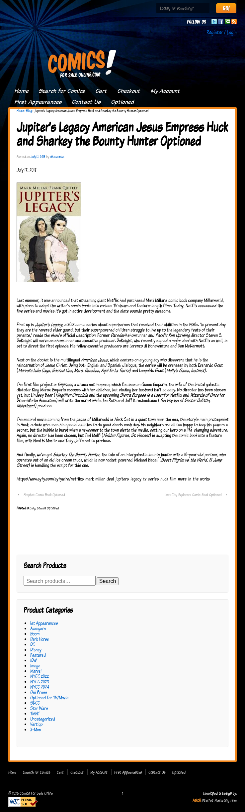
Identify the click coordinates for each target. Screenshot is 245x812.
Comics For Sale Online (36, 793)
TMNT (35, 713)
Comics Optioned (48, 508)
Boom (35, 633)
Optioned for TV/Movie (49, 697)
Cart (101, 90)
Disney (35, 649)
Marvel (35, 670)
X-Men (35, 729)
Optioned (122, 101)
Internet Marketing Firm (219, 800)
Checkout (128, 90)
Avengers (38, 628)
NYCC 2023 (39, 681)
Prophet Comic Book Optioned (44, 494)
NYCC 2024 (39, 686)
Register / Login (221, 32)
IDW (33, 660)
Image (35, 665)
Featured (38, 654)
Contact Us (86, 101)
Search (107, 581)
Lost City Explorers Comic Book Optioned (193, 494)
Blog (29, 110)
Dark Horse (39, 638)
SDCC (35, 702)
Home (21, 90)
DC (32, 644)
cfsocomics (57, 156)
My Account (165, 90)
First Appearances (37, 101)
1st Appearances (44, 622)
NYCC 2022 (39, 676)
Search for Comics (62, 90)
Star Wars (39, 708)
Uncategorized (42, 718)
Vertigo (36, 724)
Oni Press (38, 692)
